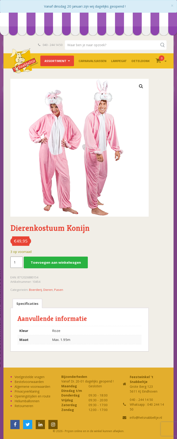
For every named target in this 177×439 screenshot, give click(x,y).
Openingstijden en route (32, 396)
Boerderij (35, 290)
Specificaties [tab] (27, 303)
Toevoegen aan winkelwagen (56, 262)
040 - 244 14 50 (50, 45)
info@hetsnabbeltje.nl (146, 417)
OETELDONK (140, 60)
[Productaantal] (16, 262)
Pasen (58, 290)
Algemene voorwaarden (32, 386)
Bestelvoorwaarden (29, 382)
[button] (141, 86)
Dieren (48, 290)
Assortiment (55, 60)
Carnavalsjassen (92, 60)
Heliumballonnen (27, 401)
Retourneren (24, 406)
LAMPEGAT (119, 60)
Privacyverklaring (27, 391)
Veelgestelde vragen (29, 377)
